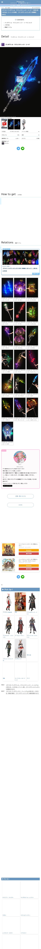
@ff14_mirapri (20, 466)
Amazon (28, 550)
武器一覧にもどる (20, 496)
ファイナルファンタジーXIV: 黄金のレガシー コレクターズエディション (28, 560)
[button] (39, 82)
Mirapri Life (20, 1)
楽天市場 (29, 554)
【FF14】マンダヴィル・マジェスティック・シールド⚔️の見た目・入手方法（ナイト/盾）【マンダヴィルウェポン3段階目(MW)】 (23, 675)
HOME (20, 505)
